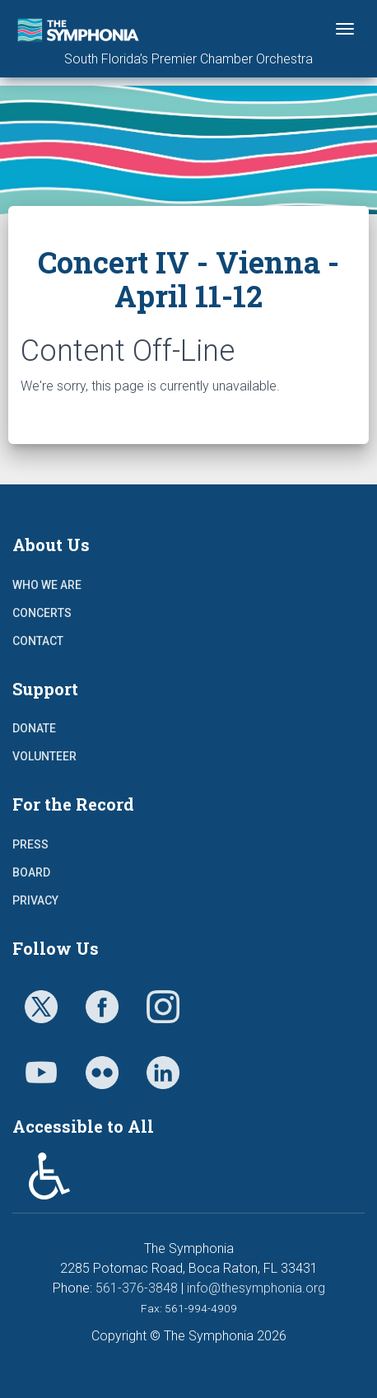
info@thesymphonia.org (256, 1288)
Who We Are (46, 584)
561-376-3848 (136, 1288)
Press (30, 844)
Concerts (42, 613)
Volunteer (44, 756)
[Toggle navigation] (345, 29)
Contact (37, 641)
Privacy (35, 900)
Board (31, 872)
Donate (34, 728)
